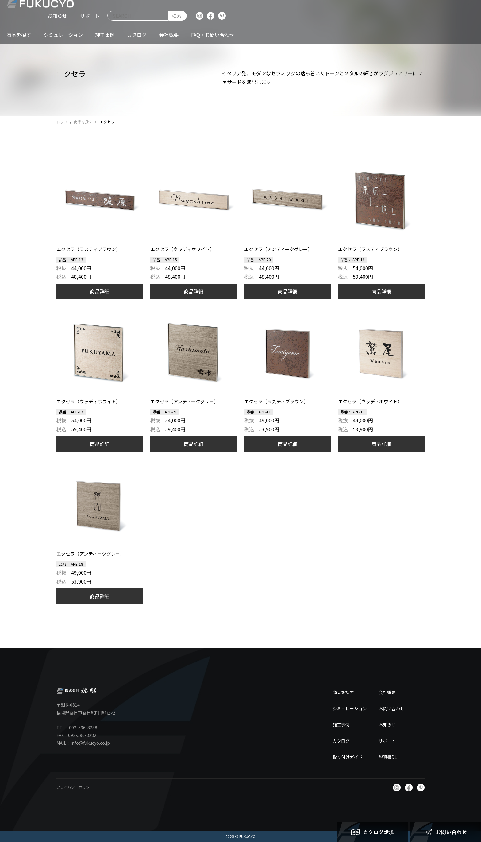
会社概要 (387, 692)
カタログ (341, 741)
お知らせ (387, 724)
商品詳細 (100, 291)
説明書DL (388, 757)
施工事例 (341, 724)
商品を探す (83, 121)
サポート (387, 741)
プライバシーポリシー (74, 787)
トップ (61, 121)
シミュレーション (350, 708)
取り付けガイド (348, 757)
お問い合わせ (391, 708)
